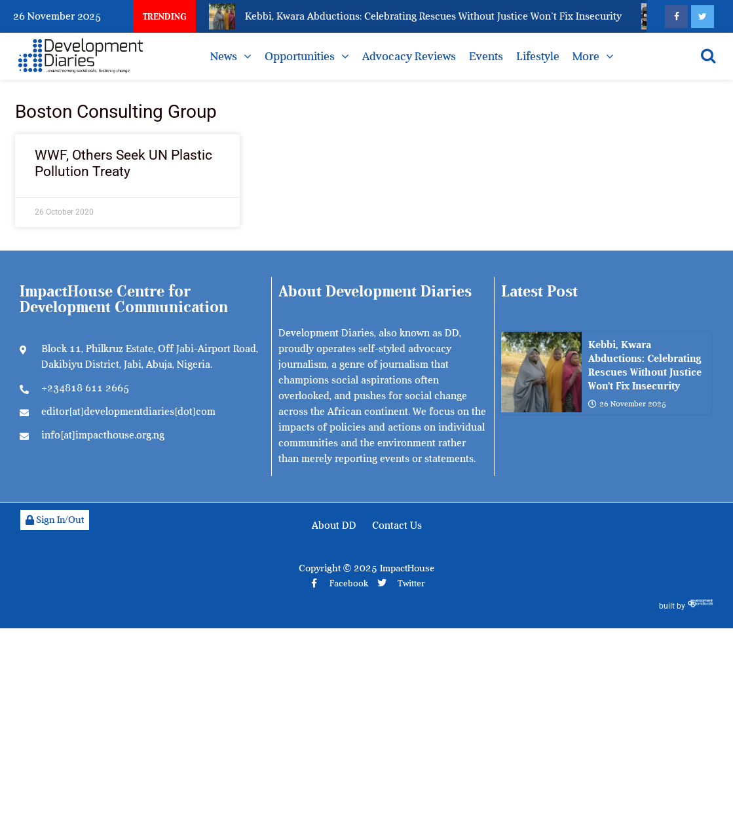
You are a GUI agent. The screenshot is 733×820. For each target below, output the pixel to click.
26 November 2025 (627, 404)
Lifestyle (537, 56)
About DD (334, 525)
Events (486, 56)
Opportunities (300, 56)
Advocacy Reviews (409, 56)
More (586, 56)
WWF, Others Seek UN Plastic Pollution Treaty (123, 163)
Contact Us (397, 525)
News (223, 56)
